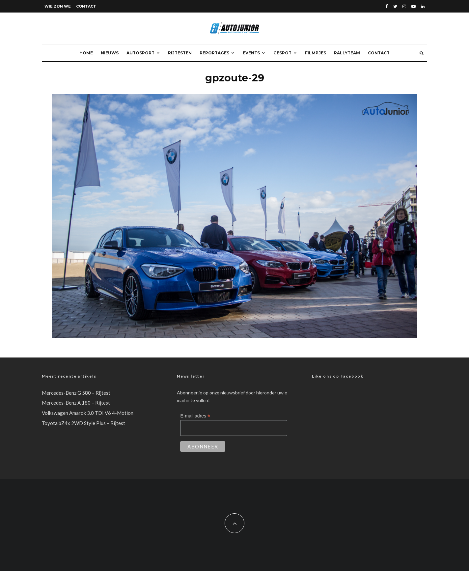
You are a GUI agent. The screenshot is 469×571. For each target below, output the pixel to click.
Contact (86, 6)
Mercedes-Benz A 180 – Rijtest (76, 403)
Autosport (140, 52)
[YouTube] (413, 6)
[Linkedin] (422, 6)
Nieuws (110, 52)
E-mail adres (195, 416)
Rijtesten (180, 52)
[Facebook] (387, 6)
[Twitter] (395, 6)
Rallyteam (347, 52)
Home (86, 52)
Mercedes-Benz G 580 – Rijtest (76, 393)
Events (251, 52)
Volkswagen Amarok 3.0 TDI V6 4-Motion (87, 413)
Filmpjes (315, 52)
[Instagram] (404, 6)
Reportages (214, 52)
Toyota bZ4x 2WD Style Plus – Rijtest (83, 423)
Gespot (282, 52)
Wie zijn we (57, 6)
